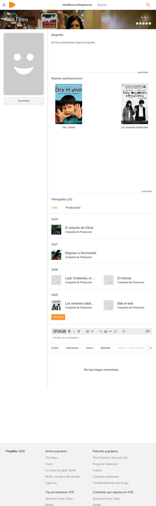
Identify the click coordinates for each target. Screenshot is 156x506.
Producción (73, 207)
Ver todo (58, 317)
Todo (54, 207)
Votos (89, 347)
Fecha (54, 347)
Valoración (72, 347)
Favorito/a (23, 100)
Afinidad (105, 347)
